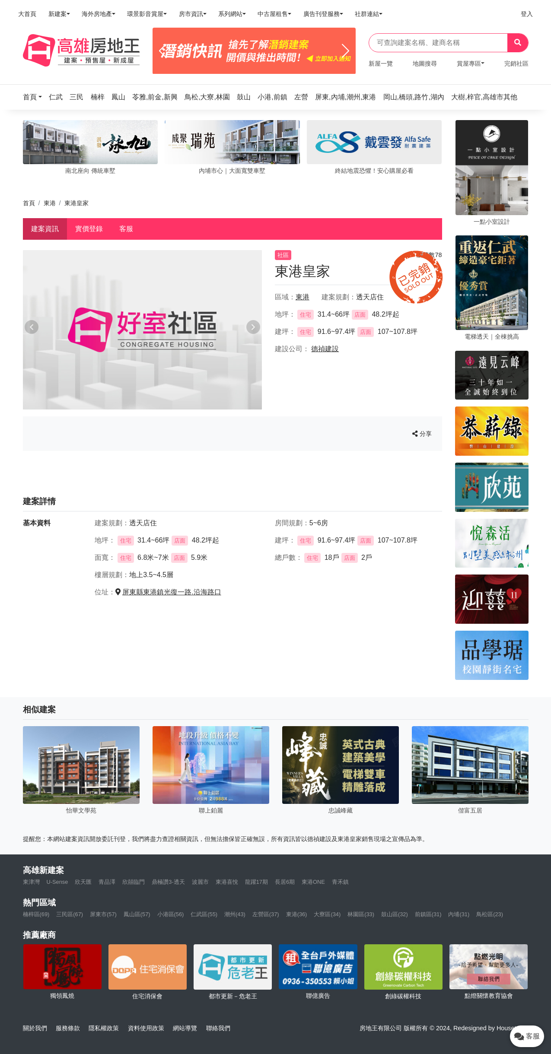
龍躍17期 (256, 882)
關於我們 (35, 1028)
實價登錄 (89, 228)
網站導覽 (185, 1028)
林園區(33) (360, 914)
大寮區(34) (327, 914)
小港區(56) (170, 914)
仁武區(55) (204, 914)
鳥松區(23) (489, 914)
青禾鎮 (340, 882)
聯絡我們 (218, 1028)
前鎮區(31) (428, 914)
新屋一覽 (381, 63)
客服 (126, 228)
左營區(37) (265, 914)
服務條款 (68, 1028)
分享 (422, 433)
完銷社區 (516, 63)
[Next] (345, 50)
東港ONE (313, 882)
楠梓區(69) (36, 914)
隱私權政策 (104, 1028)
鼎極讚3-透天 (168, 882)
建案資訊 (45, 228)
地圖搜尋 (425, 63)
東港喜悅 (227, 882)
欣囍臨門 (133, 882)
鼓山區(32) (394, 914)
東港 (50, 203)
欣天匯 (83, 882)
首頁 (29, 203)
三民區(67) (69, 914)
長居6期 (285, 882)
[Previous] (163, 50)
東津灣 (31, 882)
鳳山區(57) (137, 914)
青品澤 (107, 882)
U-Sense (57, 882)
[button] (35, 97)
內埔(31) (458, 914)
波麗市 (200, 882)
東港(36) (296, 914)
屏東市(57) (103, 914)
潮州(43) (234, 914)
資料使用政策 (146, 1028)
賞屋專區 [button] (469, 63)
